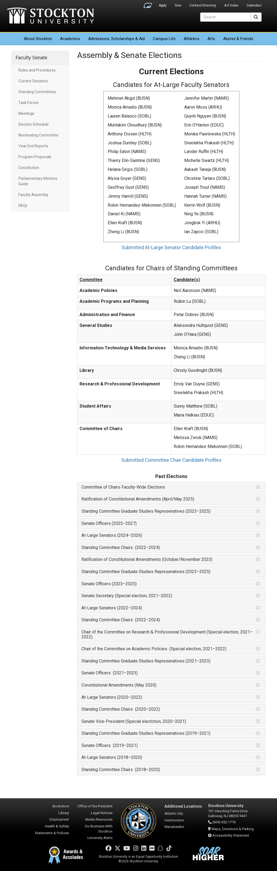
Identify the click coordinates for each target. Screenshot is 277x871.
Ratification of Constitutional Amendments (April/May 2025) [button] (137, 499)
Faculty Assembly (33, 195)
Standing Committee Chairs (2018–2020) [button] (120, 769)
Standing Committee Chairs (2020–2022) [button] (120, 709)
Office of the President (95, 806)
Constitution (28, 167)
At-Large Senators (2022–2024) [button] (111, 607)
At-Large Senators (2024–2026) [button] (111, 535)
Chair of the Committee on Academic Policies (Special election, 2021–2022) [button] (153, 648)
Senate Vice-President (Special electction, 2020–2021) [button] (133, 721)
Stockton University (50, 16)
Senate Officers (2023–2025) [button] (109, 583)
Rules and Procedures (37, 70)
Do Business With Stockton (99, 828)
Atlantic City (173, 813)
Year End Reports (33, 146)
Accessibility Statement (230, 835)
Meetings (26, 113)
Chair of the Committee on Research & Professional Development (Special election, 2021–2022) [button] (167, 634)
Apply (163, 5)
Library (63, 813)
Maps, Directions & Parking (233, 829)
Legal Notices (102, 813)
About (38, 38)
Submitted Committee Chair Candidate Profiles (171, 460)
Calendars (254, 5)
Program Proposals (34, 157)
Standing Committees (37, 92)
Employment (59, 819)
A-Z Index (231, 5)
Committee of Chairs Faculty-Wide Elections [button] (123, 487)
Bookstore (60, 806)
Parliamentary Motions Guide (37, 181)
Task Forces (28, 102)
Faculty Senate (31, 57)
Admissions (116, 38)
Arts (211, 38)
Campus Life (164, 38)
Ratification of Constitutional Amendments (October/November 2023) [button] (146, 559)
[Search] (225, 17)
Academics (70, 38)
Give (178, 5)
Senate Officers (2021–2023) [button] (109, 672)
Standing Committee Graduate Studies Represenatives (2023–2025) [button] (145, 511)
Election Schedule (33, 124)
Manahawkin (174, 827)
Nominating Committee (38, 135)
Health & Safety (57, 826)
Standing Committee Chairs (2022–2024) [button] (120, 547)
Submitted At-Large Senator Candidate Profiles (171, 247)
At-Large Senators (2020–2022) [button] (111, 697)
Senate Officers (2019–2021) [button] (109, 745)
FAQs (22, 205)
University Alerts (100, 838)
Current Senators (33, 81)
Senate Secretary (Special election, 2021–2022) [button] (126, 595)
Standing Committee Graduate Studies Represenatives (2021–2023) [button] (145, 661)
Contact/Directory (202, 5)
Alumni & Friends (238, 38)
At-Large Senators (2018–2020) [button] (111, 757)
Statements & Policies (52, 833)
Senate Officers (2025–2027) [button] (109, 523)
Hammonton (174, 820)
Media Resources (99, 819)
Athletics (191, 38)
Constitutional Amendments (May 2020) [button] (118, 685)
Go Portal (147, 4)
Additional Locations (183, 806)
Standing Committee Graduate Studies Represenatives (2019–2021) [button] (145, 733)
